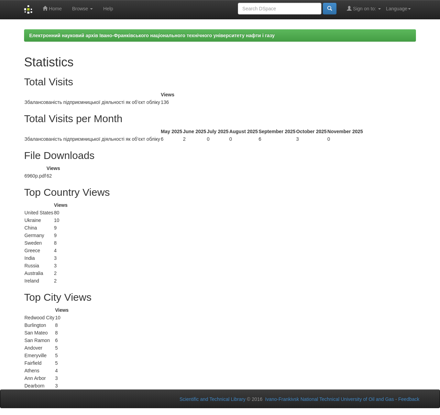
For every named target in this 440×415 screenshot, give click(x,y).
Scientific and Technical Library (212, 399)
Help (108, 8)
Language (398, 8)
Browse (82, 8)
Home (52, 8)
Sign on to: (364, 8)
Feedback (408, 399)
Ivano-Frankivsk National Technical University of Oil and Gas (329, 399)
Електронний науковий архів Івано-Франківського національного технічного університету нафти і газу (152, 35)
